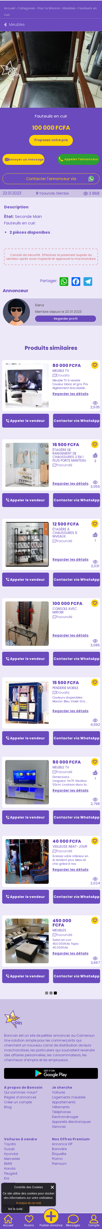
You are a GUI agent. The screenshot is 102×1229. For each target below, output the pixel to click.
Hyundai (11, 1153)
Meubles (69, 8)
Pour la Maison (49, 8)
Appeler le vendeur (27, 416)
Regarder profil (66, 318)
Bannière (59, 1149)
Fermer (52, 1187)
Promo (57, 1158)
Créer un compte (18, 1102)
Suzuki (9, 1149)
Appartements (64, 1102)
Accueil (9, 8)
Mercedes (12, 1158)
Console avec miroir (64, 606)
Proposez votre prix (51, 140)
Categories (26, 8)
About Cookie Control (7, 1188)
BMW (8, 1163)
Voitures (58, 1092)
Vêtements (61, 1107)
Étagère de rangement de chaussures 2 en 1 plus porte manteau (69, 451)
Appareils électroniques (71, 1121)
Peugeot (10, 1173)
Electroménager (65, 1116)
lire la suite (15, 1209)
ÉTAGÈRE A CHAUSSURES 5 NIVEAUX (64, 529)
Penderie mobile (65, 683)
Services (59, 1126)
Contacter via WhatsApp (77, 416)
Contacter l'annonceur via (51, 178)
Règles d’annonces (20, 1097)
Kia (6, 1178)
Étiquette (59, 1153)
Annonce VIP (62, 1144)
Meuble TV (60, 366)
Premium (59, 1163)
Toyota (10, 1144)
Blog (8, 1107)
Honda (10, 1168)
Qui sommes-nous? (21, 1092)
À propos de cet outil (28, 1203)
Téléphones (61, 1112)
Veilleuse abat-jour (69, 842)
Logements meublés (69, 1097)
